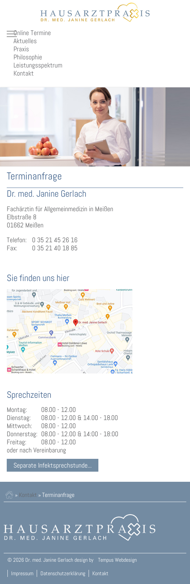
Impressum (22, 573)
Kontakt (23, 73)
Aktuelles (25, 40)
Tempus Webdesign (117, 559)
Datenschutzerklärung (62, 573)
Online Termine (32, 32)
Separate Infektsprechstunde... (52, 465)
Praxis (21, 49)
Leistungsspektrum (37, 65)
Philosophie (27, 57)
